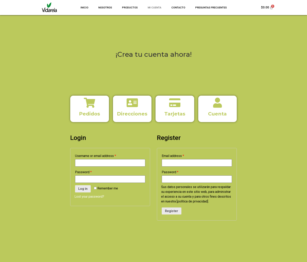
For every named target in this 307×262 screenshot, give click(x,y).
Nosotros (105, 7)
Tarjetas (174, 114)
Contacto (178, 7)
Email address (173, 156)
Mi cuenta (154, 7)
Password (83, 172)
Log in (82, 189)
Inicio (84, 7)
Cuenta (217, 114)
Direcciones (132, 114)
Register (171, 211)
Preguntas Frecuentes (211, 7)
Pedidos (89, 114)
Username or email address (95, 156)
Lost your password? (89, 196)
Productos (130, 7)
